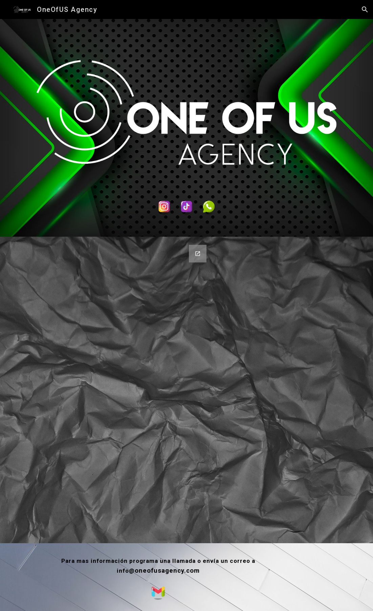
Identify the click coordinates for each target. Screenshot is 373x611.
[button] (365, 9)
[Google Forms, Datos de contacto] (116, 390)
